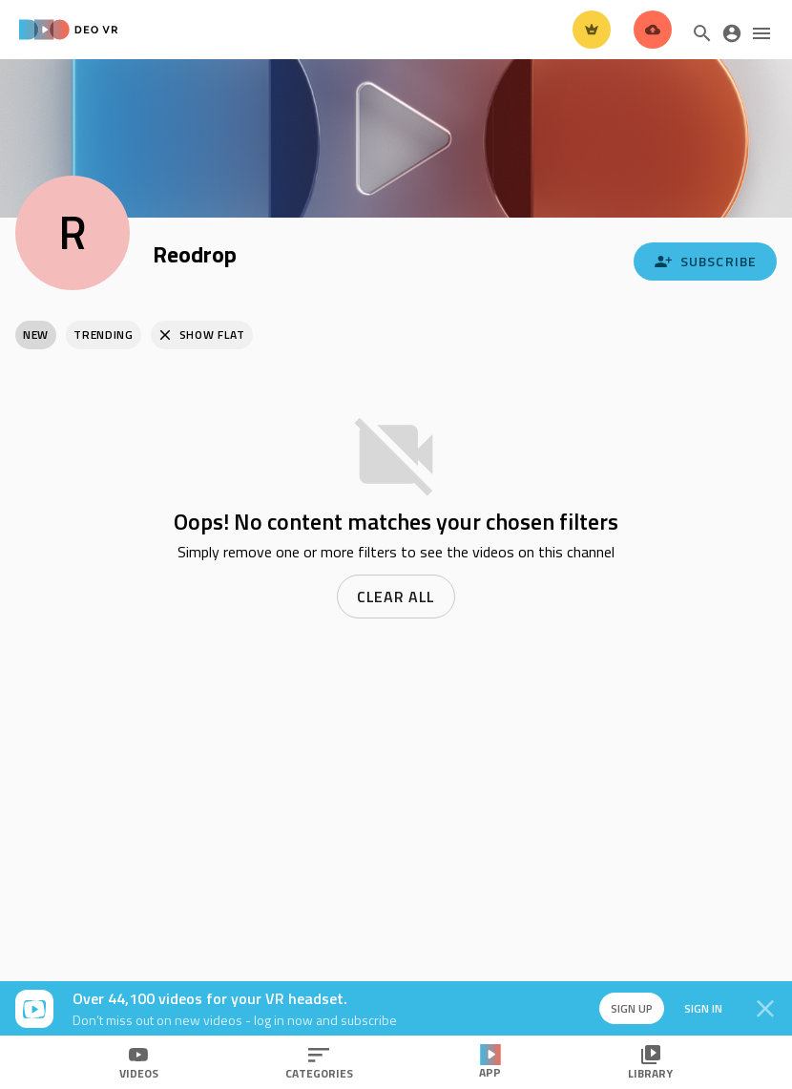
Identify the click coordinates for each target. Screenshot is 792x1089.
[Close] (765, 1009)
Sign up (622, 1008)
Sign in (696, 1008)
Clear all (396, 596)
